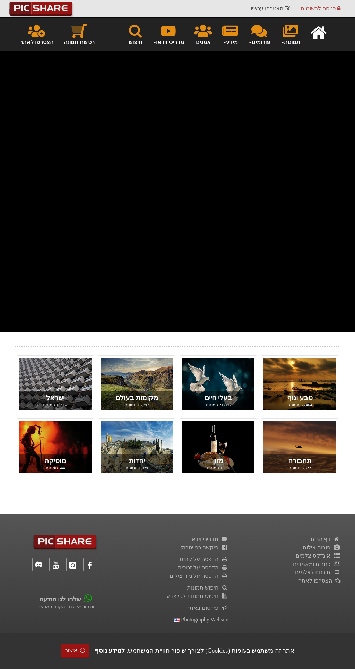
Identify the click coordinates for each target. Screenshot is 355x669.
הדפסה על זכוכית (203, 567)
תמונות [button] (290, 34)
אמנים (203, 34)
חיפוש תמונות (207, 588)
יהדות (137, 461)
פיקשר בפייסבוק (204, 547)
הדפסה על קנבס (204, 559)
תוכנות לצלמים (317, 572)
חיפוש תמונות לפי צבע (197, 596)
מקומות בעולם (136, 397)
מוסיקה (55, 461)
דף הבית (325, 539)
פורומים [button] (259, 34)
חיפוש (135, 34)
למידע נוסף (110, 650)
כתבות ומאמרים (316, 564)
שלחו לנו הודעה (60, 599)
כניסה (320, 8)
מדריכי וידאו (209, 539)
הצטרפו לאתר (36, 34)
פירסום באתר (207, 608)
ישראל (55, 397)
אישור (75, 650)
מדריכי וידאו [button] (168, 34)
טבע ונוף (300, 397)
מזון (218, 461)
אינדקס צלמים (318, 556)
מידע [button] (230, 34)
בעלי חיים (218, 397)
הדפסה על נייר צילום (199, 576)
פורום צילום (321, 547)
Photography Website (201, 620)
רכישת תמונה (79, 34)
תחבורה (299, 461)
